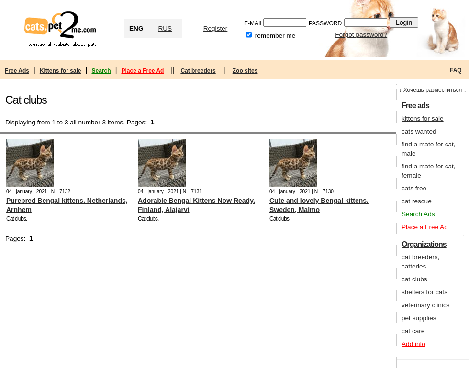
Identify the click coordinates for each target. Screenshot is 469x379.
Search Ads (418, 214)
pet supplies (419, 318)
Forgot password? (361, 34)
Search (101, 70)
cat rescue (417, 201)
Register (215, 28)
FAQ (456, 70)
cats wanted (419, 131)
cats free (414, 188)
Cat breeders (197, 70)
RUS (165, 28)
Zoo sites (245, 70)
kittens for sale (423, 118)
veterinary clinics (425, 305)
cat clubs (414, 279)
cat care (413, 330)
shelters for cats (424, 292)
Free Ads (17, 70)
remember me (275, 35)
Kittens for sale (60, 70)
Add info (413, 343)
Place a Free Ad (142, 70)
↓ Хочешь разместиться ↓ (432, 90)
